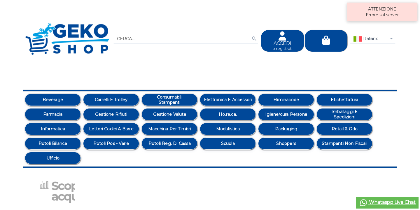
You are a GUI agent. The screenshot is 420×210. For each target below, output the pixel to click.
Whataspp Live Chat (387, 202)
